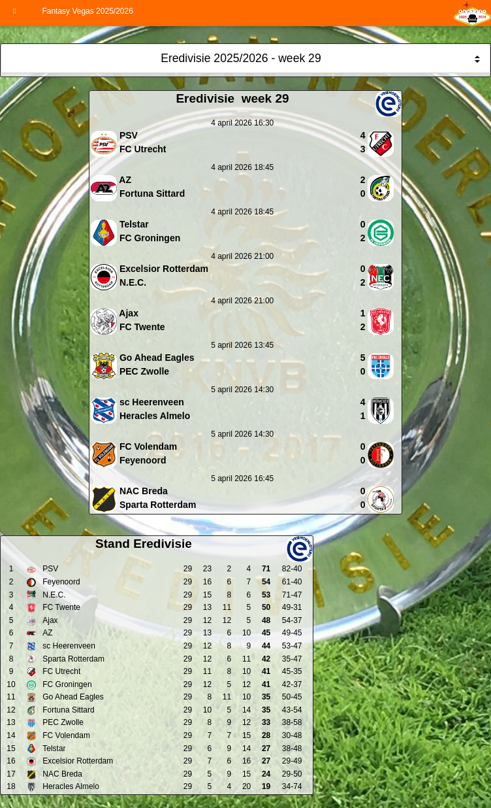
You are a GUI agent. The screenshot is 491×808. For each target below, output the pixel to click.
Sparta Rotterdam (73, 659)
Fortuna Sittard (68, 710)
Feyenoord (61, 581)
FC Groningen (66, 684)
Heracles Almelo (70, 786)
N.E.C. (53, 594)
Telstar (53, 748)
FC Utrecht (61, 671)
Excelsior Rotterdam (77, 761)
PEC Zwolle (63, 722)
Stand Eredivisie (143, 543)
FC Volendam (66, 735)
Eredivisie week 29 (232, 98)
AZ (47, 632)
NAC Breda (62, 774)
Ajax (49, 620)
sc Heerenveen (68, 645)
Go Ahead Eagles (72, 696)
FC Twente (61, 607)
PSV (50, 568)
